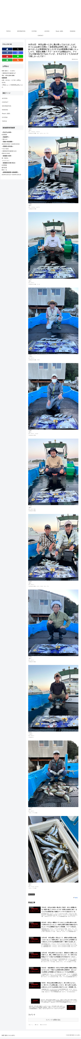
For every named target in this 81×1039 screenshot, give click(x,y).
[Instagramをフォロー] (18, 52)
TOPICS (4, 121)
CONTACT (5, 102)
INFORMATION (6, 106)
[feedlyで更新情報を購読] (7, 60)
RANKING (5, 110)
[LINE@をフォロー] (18, 56)
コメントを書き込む (53, 1021)
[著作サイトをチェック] (7, 49)
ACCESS (4, 98)
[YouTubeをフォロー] (7, 56)
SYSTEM (4, 117)
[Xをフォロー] (18, 49)
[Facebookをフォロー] (7, 52)
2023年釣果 (31, 894)
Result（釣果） (6, 113)
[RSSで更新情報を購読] (18, 60)
